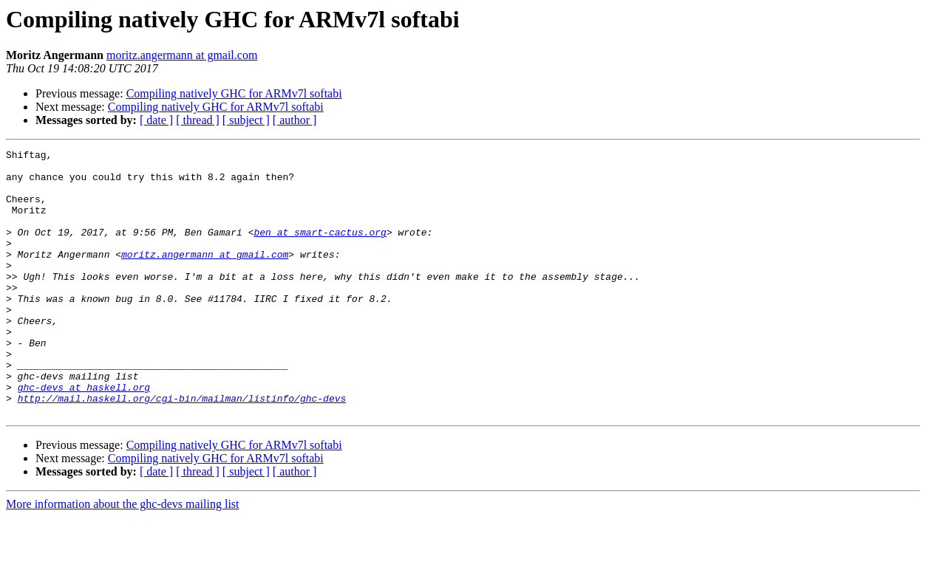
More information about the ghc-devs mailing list (122, 557)
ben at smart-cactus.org (319, 249)
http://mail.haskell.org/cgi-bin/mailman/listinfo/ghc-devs (182, 449)
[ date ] (156, 120)
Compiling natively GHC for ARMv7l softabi (234, 93)
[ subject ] (246, 120)
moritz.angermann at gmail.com (181, 55)
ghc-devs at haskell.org (84, 435)
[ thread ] (197, 120)
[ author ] (295, 120)
